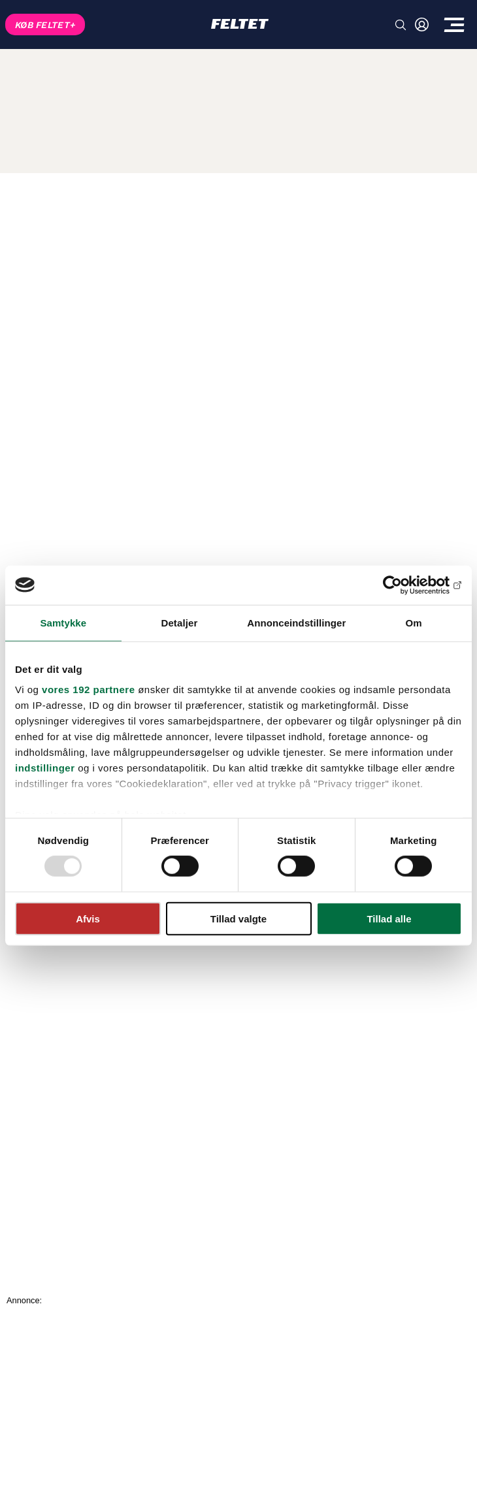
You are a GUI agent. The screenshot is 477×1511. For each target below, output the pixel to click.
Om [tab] (414, 622)
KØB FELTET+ (45, 25)
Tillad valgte (238, 918)
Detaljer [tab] (179, 622)
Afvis (88, 918)
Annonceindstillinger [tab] (296, 622)
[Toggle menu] (454, 25)
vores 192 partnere (88, 689)
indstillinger (45, 767)
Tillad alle (389, 918)
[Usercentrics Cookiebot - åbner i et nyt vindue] (405, 584)
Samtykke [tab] (63, 622)
